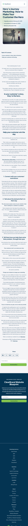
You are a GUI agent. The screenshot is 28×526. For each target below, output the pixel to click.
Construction (14, 475)
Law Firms (14, 477)
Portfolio (14, 497)
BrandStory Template (14, 511)
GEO (14, 458)
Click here (23, 337)
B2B (14, 469)
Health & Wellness (14, 473)
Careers (14, 500)
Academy (14, 480)
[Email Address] (14, 360)
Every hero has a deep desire (8, 159)
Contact (14, 502)
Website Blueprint (14, 513)
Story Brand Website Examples (14, 515)
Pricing (13, 493)
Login (14, 482)
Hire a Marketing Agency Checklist (14, 520)
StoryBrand (14, 462)
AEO (14, 456)
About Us (14, 491)
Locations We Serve (13, 495)
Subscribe (14, 522)
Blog (14, 509)
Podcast (14, 507)
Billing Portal (14, 484)
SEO (14, 453)
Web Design (14, 451)
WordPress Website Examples (14, 517)
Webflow (14, 460)
